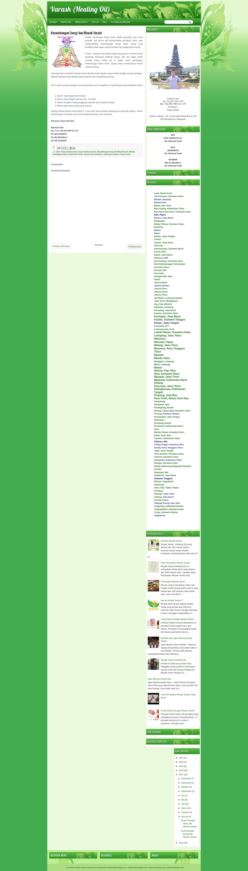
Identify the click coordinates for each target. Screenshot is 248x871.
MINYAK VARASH (81, 22)
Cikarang (158, 245)
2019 (181, 766)
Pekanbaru (159, 420)
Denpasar (158, 258)
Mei (183, 800)
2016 (181, 843)
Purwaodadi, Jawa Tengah (167, 417)
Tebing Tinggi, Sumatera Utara (169, 444)
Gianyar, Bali (160, 270)
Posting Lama (134, 246)
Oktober (185, 787)
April (183, 804)
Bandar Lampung (162, 199)
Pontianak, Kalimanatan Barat (168, 426)
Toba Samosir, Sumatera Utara (169, 454)
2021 (181, 757)
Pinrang (158, 414)
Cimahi (157, 239)
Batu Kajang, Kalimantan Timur (169, 208)
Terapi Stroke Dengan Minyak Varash (178, 710)
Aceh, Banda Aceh (163, 193)
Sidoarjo (158, 494)
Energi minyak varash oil (87, 151)
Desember (186, 778)
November (186, 783)
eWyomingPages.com (175, 867)
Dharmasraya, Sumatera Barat (168, 248)
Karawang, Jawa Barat (165, 310)
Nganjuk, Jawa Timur (166, 376)
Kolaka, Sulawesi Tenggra (169, 319)
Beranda (53, 22)
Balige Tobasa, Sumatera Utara (169, 224)
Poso (156, 429)
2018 (181, 770)
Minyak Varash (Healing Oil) (173, 660)
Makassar (160, 338)
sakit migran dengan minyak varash (117, 154)
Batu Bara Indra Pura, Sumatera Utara (172, 212)
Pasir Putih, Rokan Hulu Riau (171, 398)
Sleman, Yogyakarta (164, 481)
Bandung (158, 227)
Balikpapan (159, 221)
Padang (158, 383)
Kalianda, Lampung (163, 307)
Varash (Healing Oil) (80, 9)
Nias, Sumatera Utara (167, 373)
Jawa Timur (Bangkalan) (166, 301)
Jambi (157, 279)
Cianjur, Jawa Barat (163, 242)
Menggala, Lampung (164, 361)
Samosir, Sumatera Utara (166, 457)
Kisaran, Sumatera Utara (166, 313)
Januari (184, 816)
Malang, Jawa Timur (166, 345)
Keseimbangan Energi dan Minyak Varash (112, 151)
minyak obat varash (75, 154)
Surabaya (158, 491)
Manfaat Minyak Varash (171, 541)
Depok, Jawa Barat (163, 255)
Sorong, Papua (161, 500)
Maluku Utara (162, 358)
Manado (159, 355)
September (186, 791)
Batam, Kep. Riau (162, 205)
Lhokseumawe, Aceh (164, 329)
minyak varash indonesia (93, 154)
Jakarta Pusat (160, 292)
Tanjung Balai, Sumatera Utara (169, 509)
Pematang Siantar (162, 423)
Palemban (159, 401)
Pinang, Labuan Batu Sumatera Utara (172, 411)
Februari (185, 812)
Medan (158, 367)
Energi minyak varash (69, 151)
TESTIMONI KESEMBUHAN (120, 22)
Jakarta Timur (160, 295)
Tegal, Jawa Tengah (163, 450)
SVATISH (95, 22)
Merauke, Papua (163, 342)
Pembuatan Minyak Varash (173, 581)
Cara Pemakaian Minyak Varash (175, 563)
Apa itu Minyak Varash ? (172, 600)
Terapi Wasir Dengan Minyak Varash (177, 619)
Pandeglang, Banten (164, 407)
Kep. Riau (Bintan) (163, 304)
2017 (181, 774)
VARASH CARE (66, 22)
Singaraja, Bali (161, 472)
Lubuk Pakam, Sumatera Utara (172, 332)
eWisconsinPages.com (157, 867)
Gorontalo (159, 273)
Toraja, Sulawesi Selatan (166, 512)
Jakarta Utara (160, 288)
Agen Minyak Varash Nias (159, 679)
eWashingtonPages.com (117, 867)
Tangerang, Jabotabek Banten (168, 506)
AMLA (105, 22)
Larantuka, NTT (161, 326)
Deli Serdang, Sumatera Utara (168, 261)
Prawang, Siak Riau (165, 395)
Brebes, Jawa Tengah (164, 236)
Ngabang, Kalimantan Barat (170, 380)
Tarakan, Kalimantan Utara (167, 438)
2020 (181, 762)
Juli (182, 795)
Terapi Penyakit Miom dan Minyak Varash (189, 823)
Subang (158, 497)
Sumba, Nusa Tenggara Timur (168, 447)
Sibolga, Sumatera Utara (166, 463)
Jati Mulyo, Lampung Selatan (168, 298)
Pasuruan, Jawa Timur (167, 386)
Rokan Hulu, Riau (162, 435)
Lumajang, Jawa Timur (167, 335)
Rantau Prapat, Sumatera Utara (169, 432)
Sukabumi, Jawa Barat (165, 475)
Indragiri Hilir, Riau (163, 276)
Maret (183, 808)
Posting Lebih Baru (61, 246)
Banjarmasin (160, 202)
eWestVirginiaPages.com (137, 867)
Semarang (159, 484)
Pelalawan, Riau (162, 404)
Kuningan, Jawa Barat (167, 316)
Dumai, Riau (160, 251)
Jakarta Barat (160, 282)
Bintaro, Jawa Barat (163, 218)
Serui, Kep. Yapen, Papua (166, 487)
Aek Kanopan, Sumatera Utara (168, 196)
